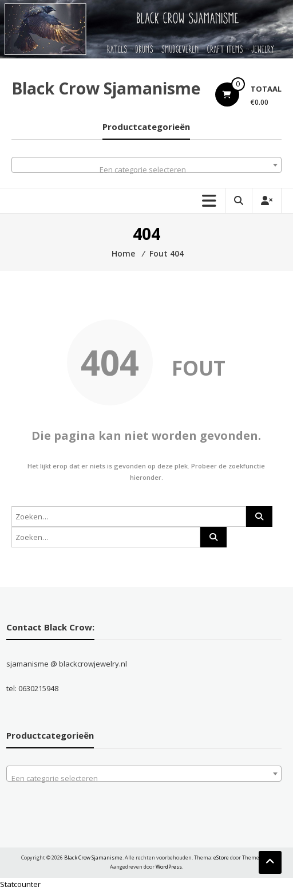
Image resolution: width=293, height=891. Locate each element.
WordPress (169, 866)
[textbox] (146, 169)
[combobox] (146, 165)
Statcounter (20, 884)
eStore (221, 857)
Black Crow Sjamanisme (105, 88)
